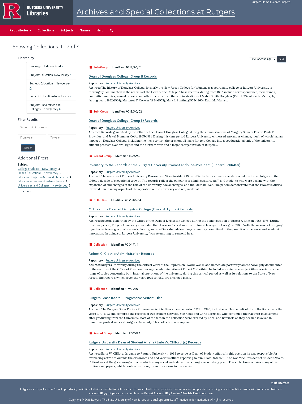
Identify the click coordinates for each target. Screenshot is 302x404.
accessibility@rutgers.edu (106, 393)
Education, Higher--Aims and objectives (43, 177)
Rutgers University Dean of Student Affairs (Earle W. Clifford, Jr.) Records (145, 342)
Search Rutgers (280, 2)
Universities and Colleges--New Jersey (43, 185)
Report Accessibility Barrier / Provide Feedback (175, 393)
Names (85, 30)
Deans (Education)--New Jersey (38, 173)
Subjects (66, 30)
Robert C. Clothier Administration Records (121, 254)
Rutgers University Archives (123, 83)
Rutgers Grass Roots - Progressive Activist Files (125, 298)
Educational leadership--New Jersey (41, 181)
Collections (46, 30)
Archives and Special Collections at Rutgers (156, 11)
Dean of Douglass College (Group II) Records (123, 121)
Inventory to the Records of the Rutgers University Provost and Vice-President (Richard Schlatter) (165, 165)
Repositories (20, 30)
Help (100, 30)
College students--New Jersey (37, 169)
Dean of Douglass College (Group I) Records (123, 76)
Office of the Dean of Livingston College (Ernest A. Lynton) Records (141, 209)
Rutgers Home (260, 2)
